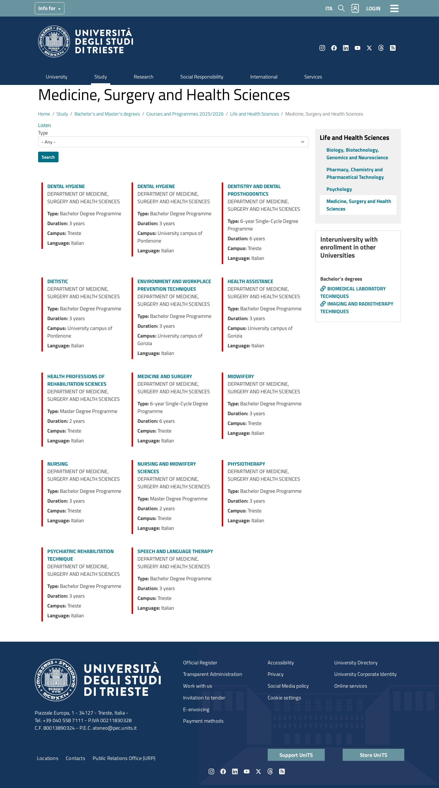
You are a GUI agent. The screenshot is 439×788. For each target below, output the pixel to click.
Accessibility (281, 662)
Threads (381, 48)
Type (43, 133)
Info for (47, 8)
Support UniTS (296, 755)
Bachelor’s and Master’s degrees (107, 113)
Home (44, 113)
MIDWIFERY (241, 376)
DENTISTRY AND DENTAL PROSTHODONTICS (254, 190)
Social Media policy (288, 686)
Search (48, 157)
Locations (47, 758)
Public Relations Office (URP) (124, 758)
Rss (392, 48)
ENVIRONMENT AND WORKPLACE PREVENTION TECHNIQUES (174, 285)
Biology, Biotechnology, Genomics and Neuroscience (357, 153)
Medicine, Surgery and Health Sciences (358, 204)
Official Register (200, 662)
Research (143, 76)
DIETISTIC (57, 281)
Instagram (322, 48)
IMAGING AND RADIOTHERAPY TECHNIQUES (356, 307)
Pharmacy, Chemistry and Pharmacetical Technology (355, 173)
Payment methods (203, 721)
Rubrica (355, 8)
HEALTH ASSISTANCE (250, 281)
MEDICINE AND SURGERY (164, 376)
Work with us (197, 686)
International (263, 76)
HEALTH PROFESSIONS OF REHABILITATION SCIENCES (76, 380)
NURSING (57, 464)
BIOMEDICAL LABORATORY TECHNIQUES (353, 292)
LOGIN (373, 8)
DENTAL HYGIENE (66, 186)
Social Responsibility (201, 76)
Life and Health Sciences (254, 113)
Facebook (334, 48)
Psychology (339, 189)
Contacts (75, 758)
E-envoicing (196, 709)
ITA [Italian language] (328, 8)
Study (100, 76)
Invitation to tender (204, 697)
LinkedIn (345, 48)
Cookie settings (284, 697)
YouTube (357, 48)
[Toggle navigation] (394, 8)
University (56, 76)
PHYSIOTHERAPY (246, 464)
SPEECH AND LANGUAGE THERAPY (175, 551)
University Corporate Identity (365, 674)
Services (313, 76)
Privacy (276, 674)
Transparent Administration (212, 674)
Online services (350, 686)
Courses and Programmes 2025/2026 (185, 113)
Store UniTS (373, 755)
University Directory (356, 662)
